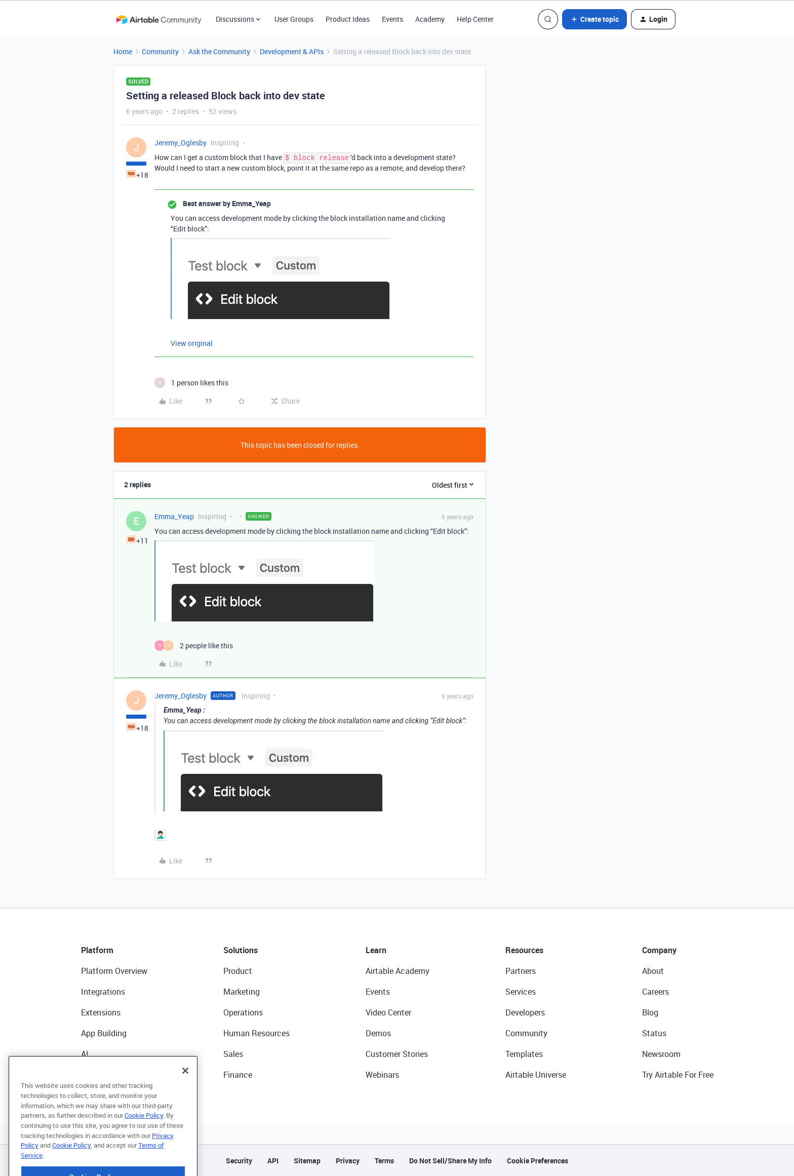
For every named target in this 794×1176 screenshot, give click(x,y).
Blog (650, 1012)
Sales (233, 1054)
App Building (104, 1033)
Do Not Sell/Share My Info (450, 1160)
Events (392, 19)
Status (654, 1033)
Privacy (348, 1160)
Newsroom (661, 1054)
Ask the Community (219, 51)
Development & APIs (292, 51)
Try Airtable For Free (677, 1074)
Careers (655, 991)
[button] (594, 19)
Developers (525, 1012)
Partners (520, 970)
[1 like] (191, 382)
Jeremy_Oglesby (180, 142)
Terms (384, 1160)
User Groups (293, 19)
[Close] (185, 1092)
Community (160, 51)
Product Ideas (348, 19)
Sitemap (307, 1160)
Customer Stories (397, 1054)
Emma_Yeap (174, 516)
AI (85, 1054)
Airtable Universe (535, 1074)
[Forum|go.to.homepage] (158, 19)
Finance (237, 1074)
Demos (378, 1033)
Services (520, 991)
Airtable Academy (397, 970)
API (273, 1160)
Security (239, 1160)
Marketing (241, 991)
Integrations (103, 991)
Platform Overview (114, 970)
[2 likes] (193, 645)
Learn (376, 950)
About (653, 970)
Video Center (388, 1012)
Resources (524, 950)
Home (122, 51)
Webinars (382, 1074)
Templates (524, 1054)
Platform (97, 950)
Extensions (101, 1012)
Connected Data (110, 1074)
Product (237, 970)
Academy (430, 19)
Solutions (240, 950)
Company (659, 950)
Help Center (475, 19)
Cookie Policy (144, 1136)
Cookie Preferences (537, 1160)
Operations (243, 1012)
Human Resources (256, 1033)
